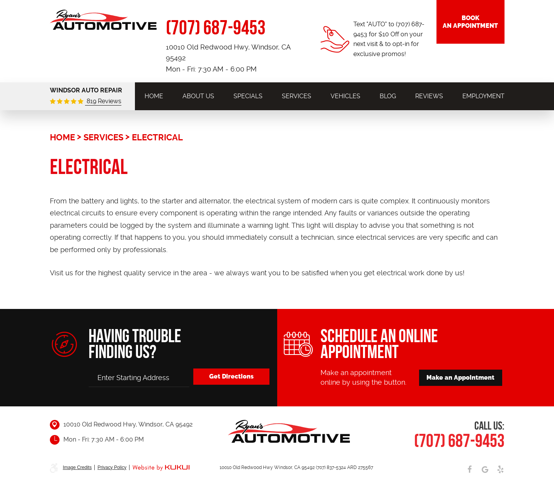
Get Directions (230, 375)
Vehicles (345, 96)
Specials (248, 96)
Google (485, 469)
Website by (160, 468)
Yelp (501, 469)
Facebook (470, 469)
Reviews (429, 96)
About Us (198, 96)
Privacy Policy (111, 467)
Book (470, 22)
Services (296, 96)
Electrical (157, 137)
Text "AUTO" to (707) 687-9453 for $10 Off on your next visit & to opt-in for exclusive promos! (388, 39)
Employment (483, 96)
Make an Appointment (461, 377)
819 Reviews (103, 101)
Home (154, 96)
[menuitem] (154, 96)
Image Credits (77, 467)
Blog (388, 96)
